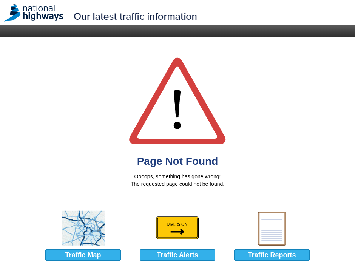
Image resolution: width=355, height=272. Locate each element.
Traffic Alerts (177, 255)
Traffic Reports (272, 255)
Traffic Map (83, 255)
